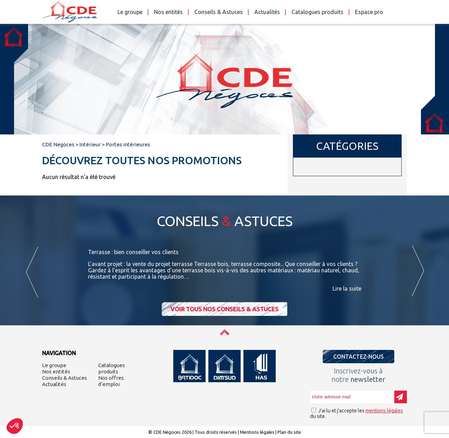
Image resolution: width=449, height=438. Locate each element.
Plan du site (289, 432)
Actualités (267, 12)
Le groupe (130, 12)
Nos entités (168, 12)
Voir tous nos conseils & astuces (224, 309)
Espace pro (369, 12)
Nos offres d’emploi (111, 381)
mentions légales (384, 410)
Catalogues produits (317, 12)
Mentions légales (257, 432)
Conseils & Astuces (218, 12)
